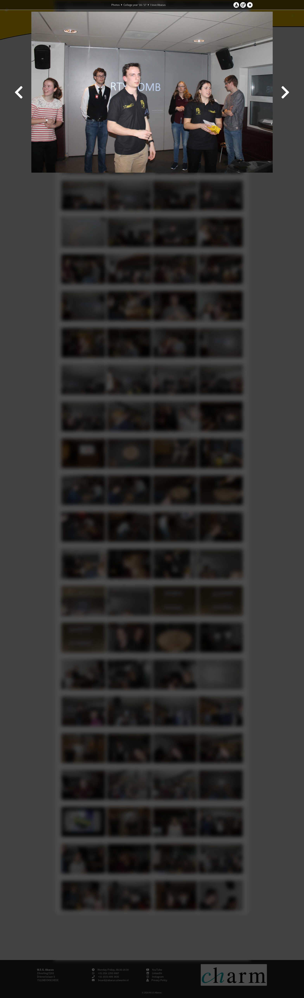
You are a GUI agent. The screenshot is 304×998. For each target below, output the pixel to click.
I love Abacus (158, 5)
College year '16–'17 (135, 5)
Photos (115, 5)
